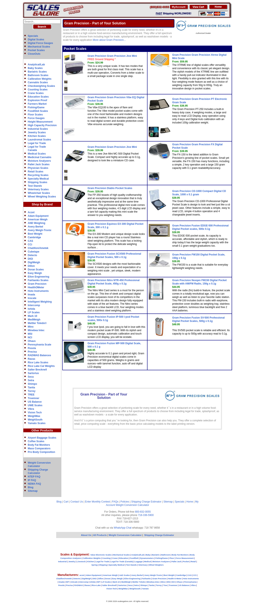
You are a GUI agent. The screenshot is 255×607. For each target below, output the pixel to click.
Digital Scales (36, 39)
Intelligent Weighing (40, 301)
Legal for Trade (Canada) (122, 562)
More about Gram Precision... (109, 39)
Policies (124, 501)
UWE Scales (35, 405)
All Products (100, 535)
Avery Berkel (35, 226)
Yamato (145, 589)
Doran (107, 579)
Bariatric (156, 555)
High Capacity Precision (42, 125)
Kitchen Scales (37, 136)
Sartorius (33, 373)
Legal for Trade (37, 143)
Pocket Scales (36, 50)
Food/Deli (134, 558)
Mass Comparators (39, 448)
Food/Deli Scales (38, 111)
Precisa (32, 351)
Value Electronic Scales (101, 555)
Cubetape (33, 251)
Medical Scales (37, 153)
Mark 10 (32, 316)
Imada (31, 294)
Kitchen (90, 562)
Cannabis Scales (38, 82)
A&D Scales (124, 575)
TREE (31, 394)
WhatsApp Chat (122, 527)
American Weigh (38, 219)
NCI (30, 337)
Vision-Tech (111, 589)
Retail (193, 562)
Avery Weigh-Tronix (39, 230)
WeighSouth (35, 419)
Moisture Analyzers (39, 160)
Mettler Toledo (138, 582)
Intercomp (34, 305)
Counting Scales (38, 89)
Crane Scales (36, 93)
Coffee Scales (36, 441)
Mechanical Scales (39, 46)
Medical (147, 562)
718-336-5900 (146, 515)
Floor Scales (35, 114)
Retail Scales (35, 171)
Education (123, 558)
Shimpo (32, 383)
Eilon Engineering (38, 276)
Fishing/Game (36, 107)
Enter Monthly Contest (97, 501)
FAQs (115, 501)
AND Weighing (36, 223)
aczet (82, 575)
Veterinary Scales (38, 189)
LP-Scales (106, 582)
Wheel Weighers (156, 565)
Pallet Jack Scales (38, 164)
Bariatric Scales (37, 71)
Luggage (139, 562)
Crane (115, 558)
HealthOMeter (36, 287)
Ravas (31, 358)
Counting (106, 558)
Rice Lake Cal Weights (41, 366)
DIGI (30, 258)
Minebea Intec (36, 330)
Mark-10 (116, 582)
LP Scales (34, 312)
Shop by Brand (42, 204)
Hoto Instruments (38, 291)
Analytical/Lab (36, 64)
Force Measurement (185, 558)
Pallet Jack (176, 562)
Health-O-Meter (175, 579)
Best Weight (35, 233)
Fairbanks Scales (38, 280)
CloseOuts (34, 53)
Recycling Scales (38, 175)
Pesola (32, 348)
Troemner (33, 398)
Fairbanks (146, 579)
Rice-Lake (96, 585)
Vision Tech (35, 412)
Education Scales (38, 96)
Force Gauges (36, 118)
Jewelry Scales (37, 132)
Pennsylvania (190, 582)
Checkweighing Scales (41, 86)
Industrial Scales (38, 128)
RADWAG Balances (39, 355)
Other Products (42, 430)
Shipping (103, 565)
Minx (30, 326)
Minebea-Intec (153, 582)
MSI (30, 333)
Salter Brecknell (37, 369)
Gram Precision (37, 283)
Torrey (31, 391)
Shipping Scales (37, 182)
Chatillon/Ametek (38, 248)
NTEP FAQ (34, 476)
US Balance (35, 401)
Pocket (186, 562)
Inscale (32, 298)
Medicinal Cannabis (39, 157)
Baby (148, 555)
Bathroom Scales (38, 75)
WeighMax (34, 416)
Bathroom (165, 555)
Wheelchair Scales (39, 193)
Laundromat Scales (39, 139)
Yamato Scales (36, 423)
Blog (30, 487)
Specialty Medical (38, 178)
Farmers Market (37, 103)
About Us (86, 535)
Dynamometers (147, 558)
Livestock (81, 562)
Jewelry (71, 562)
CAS (30, 240)
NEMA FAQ (34, 483)
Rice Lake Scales (38, 362)
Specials (33, 35)
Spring (95, 565)
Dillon (31, 265)
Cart (66, 501)
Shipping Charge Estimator (146, 501)
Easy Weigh (35, 273)
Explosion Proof (37, 100)
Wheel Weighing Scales (42, 196)
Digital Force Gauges (40, 43)
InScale (74, 582)
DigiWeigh (34, 262)
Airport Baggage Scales (42, 437)
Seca (31, 376)
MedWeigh (34, 319)
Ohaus (32, 341)
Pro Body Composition (41, 452)
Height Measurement (40, 121)
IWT (67, 582)
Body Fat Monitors (39, 444)
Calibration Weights (39, 78)
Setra (31, 380)
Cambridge (34, 237)
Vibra (31, 408)
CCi (30, 244)
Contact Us (76, 501)
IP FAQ (32, 480)
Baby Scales (35, 68)
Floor (171, 558)
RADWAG (78, 585)
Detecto (32, 255)
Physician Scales (38, 168)
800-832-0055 (143, 511)
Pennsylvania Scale (39, 344)
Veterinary (142, 565)
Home (189, 501)
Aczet (31, 212)
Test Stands (35, 185)
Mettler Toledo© (37, 323)
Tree (165, 585)
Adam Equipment (38, 215)
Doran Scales (36, 269)
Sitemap (33, 490)
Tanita (31, 387)
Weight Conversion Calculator (132, 505)
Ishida (31, 308)
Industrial (62, 562)
